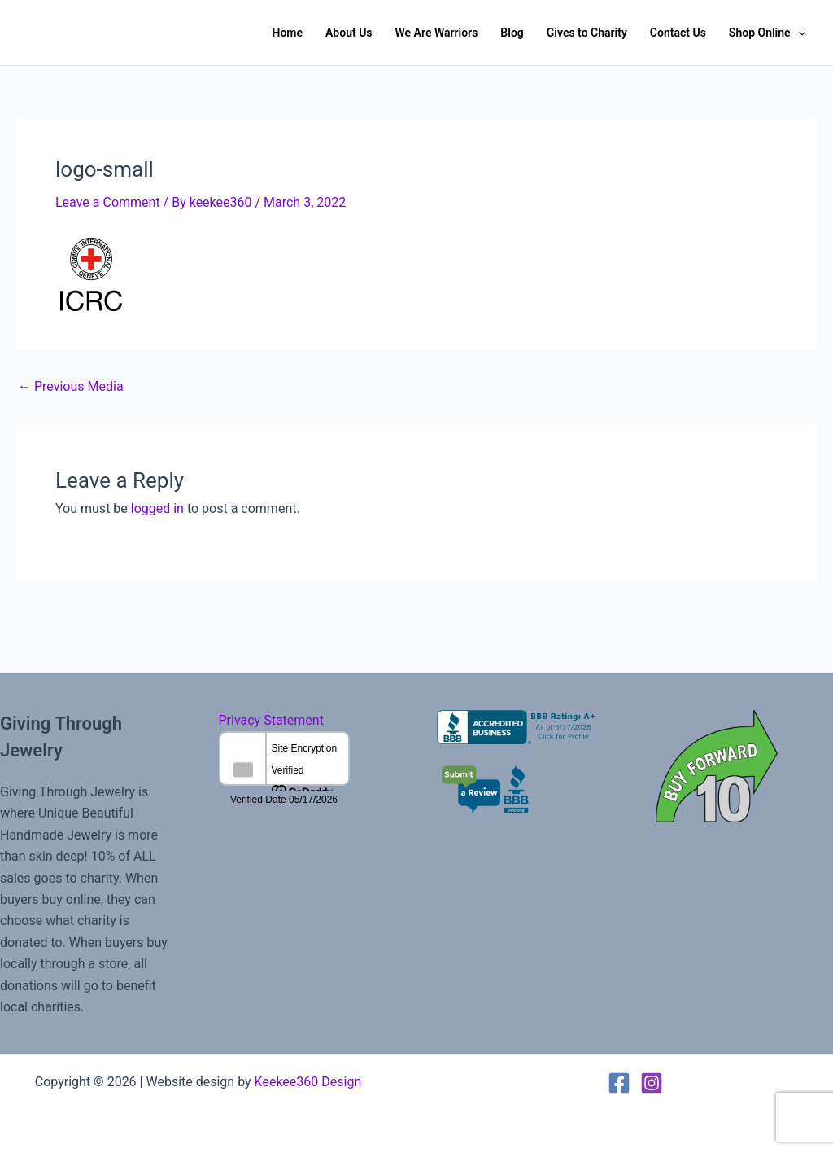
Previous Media (71, 386)
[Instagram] (651, 1083)
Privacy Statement (271, 720)
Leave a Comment (107, 202)
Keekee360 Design (308, 1081)
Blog (511, 32)
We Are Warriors (436, 32)
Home (287, 32)
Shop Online (767, 32)
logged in (157, 508)
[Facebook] (619, 1083)
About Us (349, 32)
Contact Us (678, 32)
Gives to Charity (587, 32)
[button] (798, 32)
